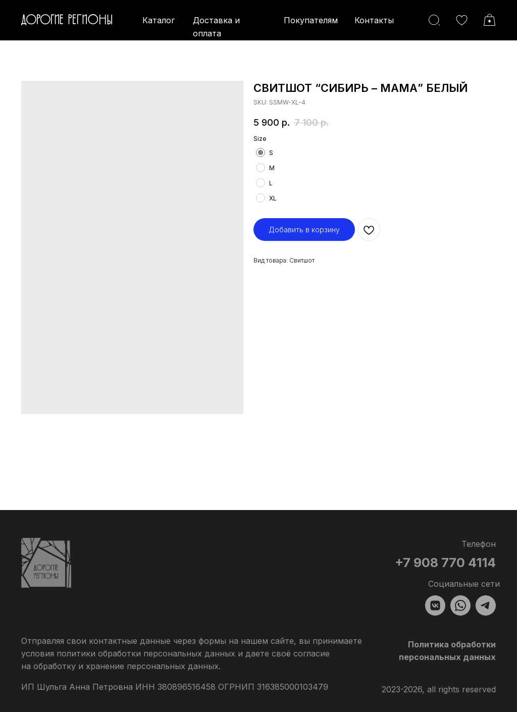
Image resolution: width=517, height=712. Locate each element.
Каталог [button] (158, 20)
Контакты (374, 20)
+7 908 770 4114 (445, 562)
